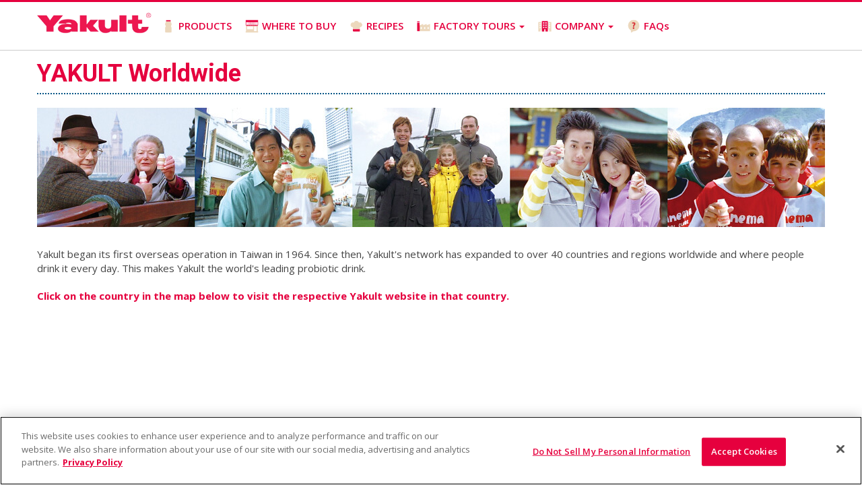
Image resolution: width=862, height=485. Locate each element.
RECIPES (376, 26)
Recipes (241, 284)
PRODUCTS (197, 26)
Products (104, 284)
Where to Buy (174, 284)
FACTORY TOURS (471, 26)
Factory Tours (309, 284)
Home (51, 284)
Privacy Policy (492, 284)
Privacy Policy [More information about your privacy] (93, 462)
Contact (273, 299)
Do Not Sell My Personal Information (612, 451)
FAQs (648, 26)
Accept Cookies (744, 451)
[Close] (840, 449)
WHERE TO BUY (290, 26)
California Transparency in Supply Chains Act (137, 299)
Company (380, 284)
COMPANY (576, 26)
